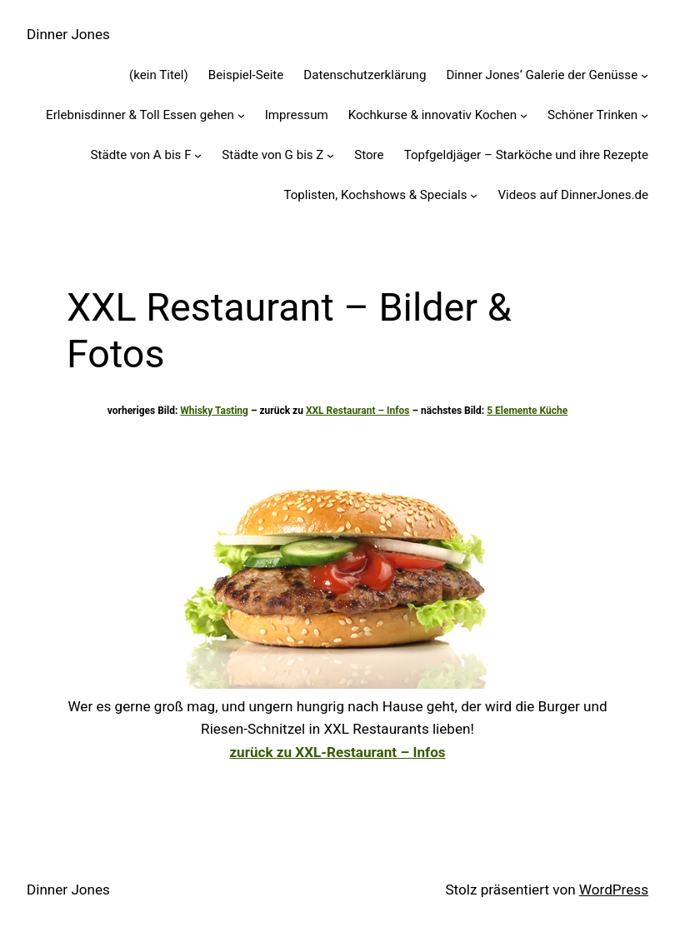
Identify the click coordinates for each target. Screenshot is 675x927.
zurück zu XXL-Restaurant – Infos (337, 752)
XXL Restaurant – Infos (358, 410)
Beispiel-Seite (246, 74)
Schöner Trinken (593, 114)
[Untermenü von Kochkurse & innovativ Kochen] (524, 115)
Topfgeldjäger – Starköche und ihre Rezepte (526, 154)
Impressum (296, 114)
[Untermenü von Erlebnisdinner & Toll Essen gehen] (241, 115)
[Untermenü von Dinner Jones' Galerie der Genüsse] (644, 75)
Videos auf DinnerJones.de (573, 194)
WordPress (613, 889)
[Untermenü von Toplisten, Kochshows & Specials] (474, 195)
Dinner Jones (68, 34)
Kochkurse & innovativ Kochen (432, 114)
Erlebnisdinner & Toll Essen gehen (140, 114)
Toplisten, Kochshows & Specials (375, 194)
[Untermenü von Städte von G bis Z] (330, 155)
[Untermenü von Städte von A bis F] (198, 155)
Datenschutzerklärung (364, 74)
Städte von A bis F (141, 154)
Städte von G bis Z (272, 154)
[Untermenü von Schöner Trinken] (644, 115)
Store (368, 154)
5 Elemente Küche (527, 410)
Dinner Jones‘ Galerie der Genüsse (542, 74)
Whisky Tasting (214, 410)
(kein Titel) (158, 74)
